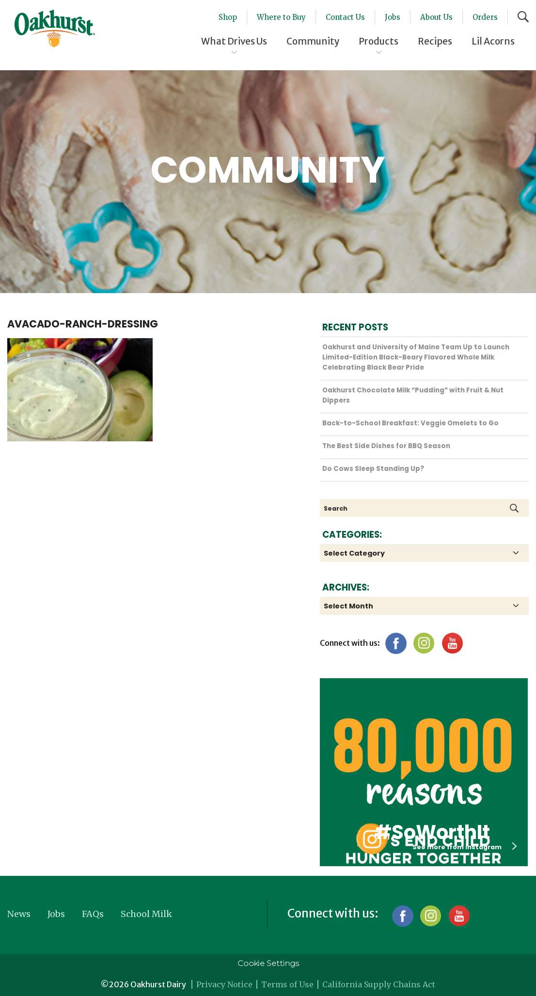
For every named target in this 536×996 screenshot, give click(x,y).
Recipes (435, 41)
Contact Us (345, 17)
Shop (228, 17)
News (19, 913)
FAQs (93, 913)
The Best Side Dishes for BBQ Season (386, 446)
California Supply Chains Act (378, 984)
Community (312, 41)
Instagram (424, 643)
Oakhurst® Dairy (55, 28)
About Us (436, 17)
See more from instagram (464, 846)
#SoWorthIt (432, 832)
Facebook (396, 643)
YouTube (452, 643)
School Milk (146, 913)
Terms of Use (287, 984)
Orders (485, 17)
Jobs (392, 17)
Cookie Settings (268, 963)
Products (378, 41)
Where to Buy (281, 17)
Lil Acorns (493, 41)
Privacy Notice (224, 984)
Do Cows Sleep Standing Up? (373, 468)
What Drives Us (234, 41)
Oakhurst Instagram (371, 839)
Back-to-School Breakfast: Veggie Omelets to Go (410, 423)
